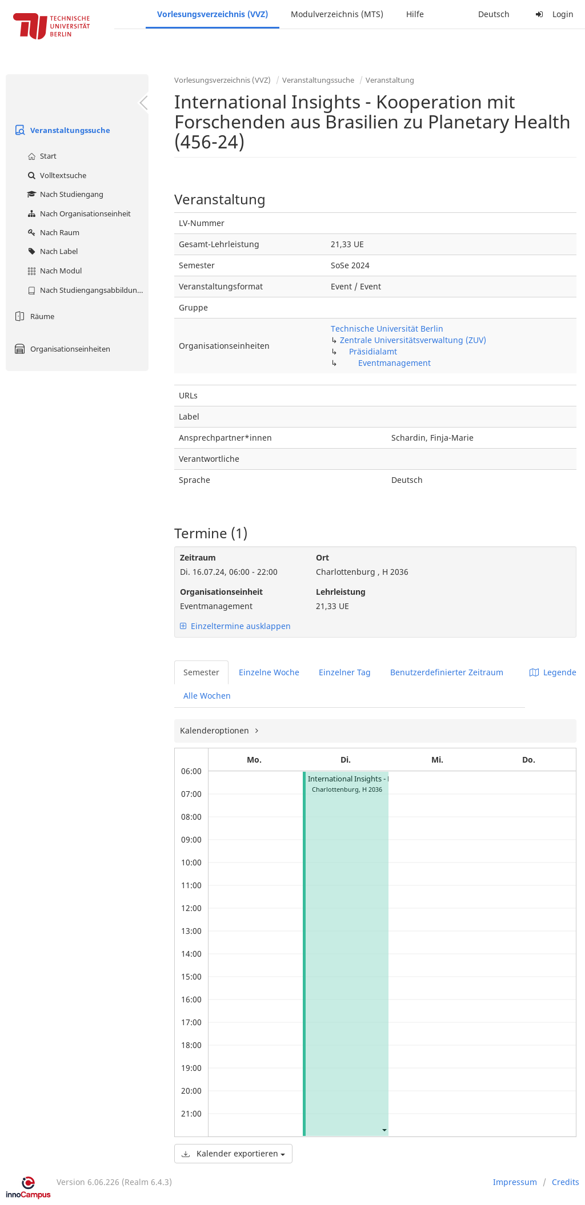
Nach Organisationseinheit (78, 213)
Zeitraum (198, 557)
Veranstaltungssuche (60, 130)
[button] (384, 1129)
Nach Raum (52, 232)
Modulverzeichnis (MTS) (337, 14)
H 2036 (372, 789)
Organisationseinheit (221, 591)
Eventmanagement (394, 362)
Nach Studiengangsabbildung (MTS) (87, 290)
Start (41, 156)
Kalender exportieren (233, 1153)
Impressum (515, 1181)
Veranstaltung (390, 80)
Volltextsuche (55, 175)
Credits (565, 1181)
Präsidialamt (373, 351)
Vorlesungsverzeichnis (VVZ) (212, 14)
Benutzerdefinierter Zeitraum (446, 672)
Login (553, 14)
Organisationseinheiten (60, 349)
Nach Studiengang (64, 194)
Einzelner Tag (345, 672)
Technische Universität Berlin (387, 328)
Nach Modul (53, 270)
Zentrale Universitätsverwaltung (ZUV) (413, 340)
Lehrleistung (341, 591)
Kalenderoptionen (215, 730)
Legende (553, 672)
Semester (201, 672)
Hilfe (415, 14)
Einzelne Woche (269, 672)
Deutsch (494, 14)
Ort (322, 557)
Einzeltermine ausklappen (235, 625)
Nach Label (51, 251)
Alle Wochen (207, 695)
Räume (32, 316)
